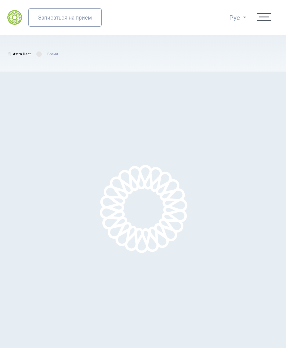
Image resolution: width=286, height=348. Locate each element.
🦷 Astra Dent (19, 54)
